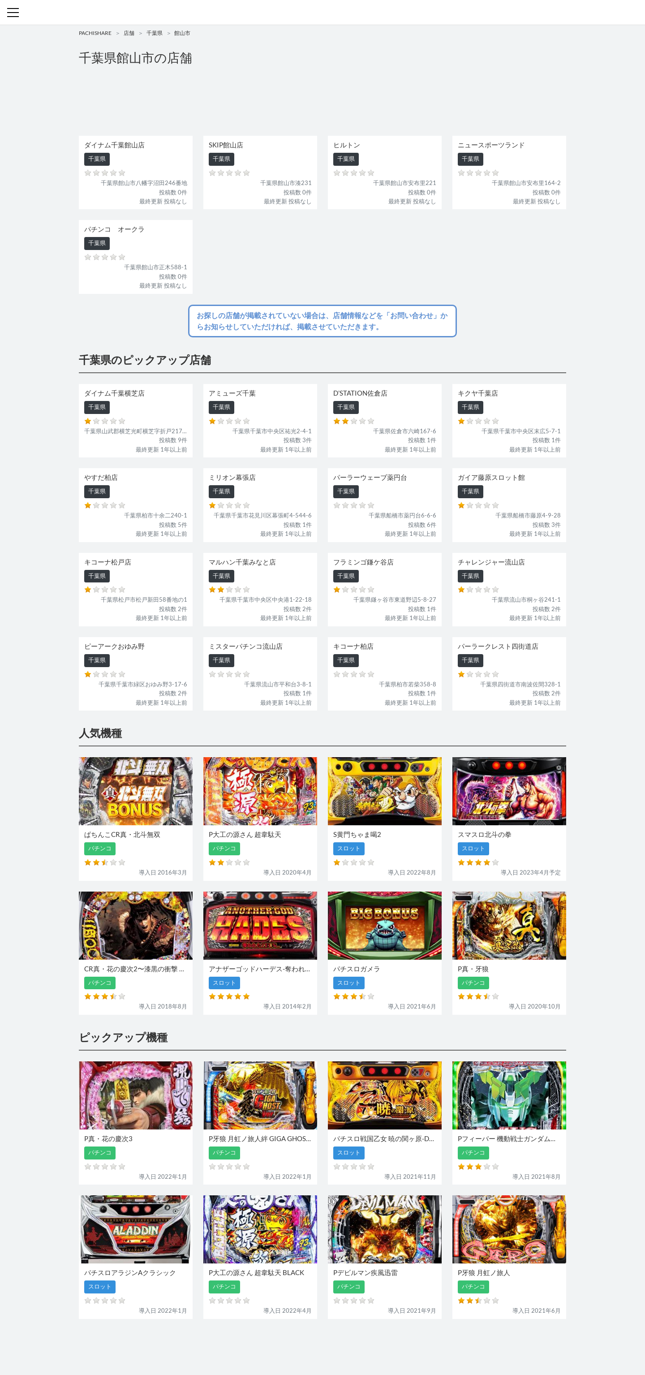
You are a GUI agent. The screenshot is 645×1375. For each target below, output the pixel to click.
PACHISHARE (95, 33)
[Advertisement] (322, 101)
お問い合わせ (325, 1342)
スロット (290, 1342)
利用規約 (359, 1342)
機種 (219, 1342)
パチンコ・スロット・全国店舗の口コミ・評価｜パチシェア (322, 12)
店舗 (129, 33)
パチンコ (261, 1342)
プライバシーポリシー (404, 1342)
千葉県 (154, 33)
